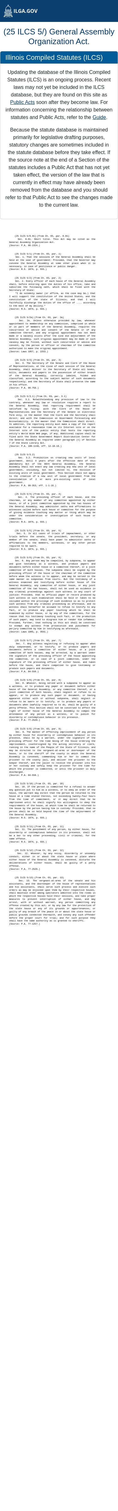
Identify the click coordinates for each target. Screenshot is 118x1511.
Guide (99, 117)
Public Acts (22, 102)
